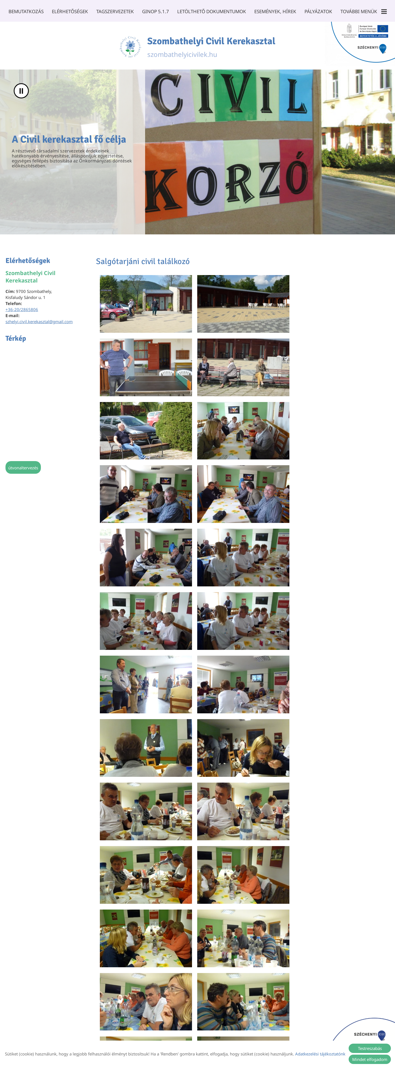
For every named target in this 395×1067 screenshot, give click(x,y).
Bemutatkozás (28, 11)
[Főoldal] (128, 45)
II (21, 89)
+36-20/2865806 (21, 308)
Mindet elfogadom (369, 1059)
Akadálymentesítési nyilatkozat (288, 1033)
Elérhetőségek (71, 11)
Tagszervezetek (115, 11)
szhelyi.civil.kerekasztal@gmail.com (39, 320)
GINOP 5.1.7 (155, 11)
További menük (361, 11)
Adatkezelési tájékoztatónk (320, 1054)
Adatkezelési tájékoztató (167, 1033)
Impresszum (208, 1033)
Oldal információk (120, 1033)
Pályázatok (316, 11)
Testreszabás (370, 1048)
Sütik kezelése (239, 1033)
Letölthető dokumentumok (211, 11)
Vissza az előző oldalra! (129, 978)
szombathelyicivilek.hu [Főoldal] (212, 45)
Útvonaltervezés (23, 466)
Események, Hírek (274, 11)
